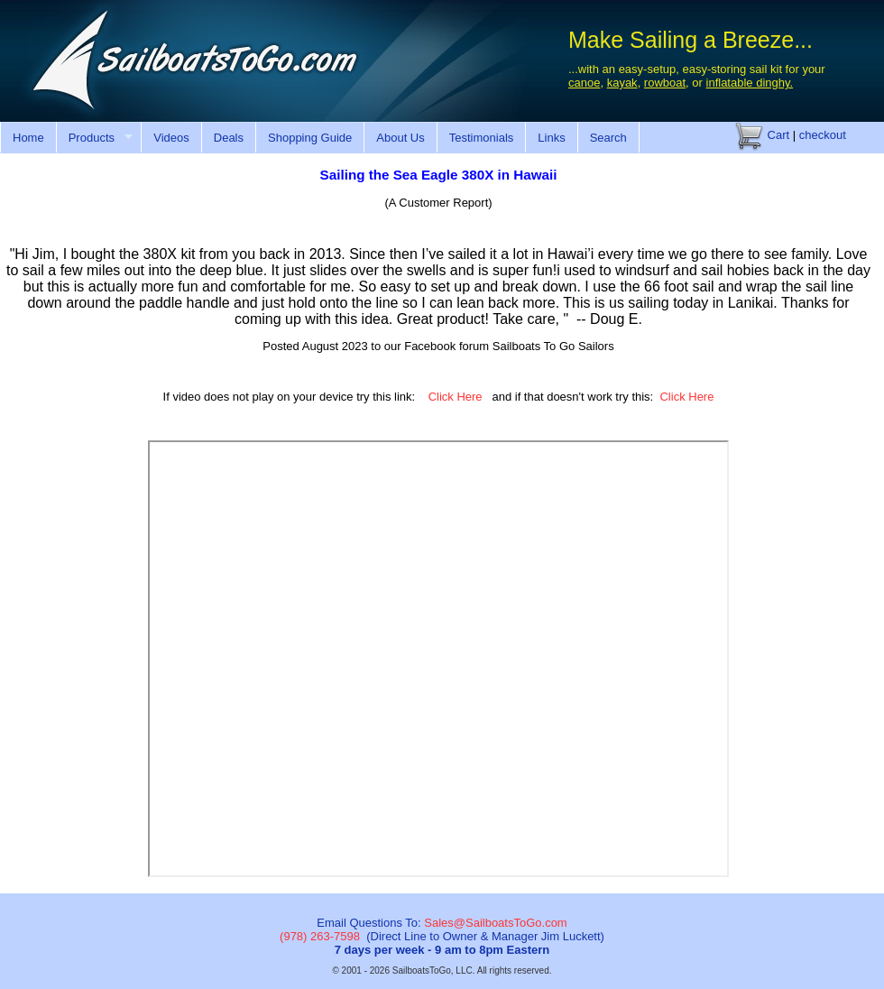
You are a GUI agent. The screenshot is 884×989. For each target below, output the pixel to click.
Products (94, 138)
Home (28, 137)
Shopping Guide (310, 137)
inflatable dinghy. (750, 82)
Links (551, 137)
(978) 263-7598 (320, 936)
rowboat (665, 82)
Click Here (455, 396)
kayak (622, 82)
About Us (400, 137)
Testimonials (481, 137)
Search (608, 137)
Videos (171, 137)
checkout (822, 135)
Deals (229, 137)
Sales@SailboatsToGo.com (495, 922)
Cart (762, 135)
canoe (584, 82)
